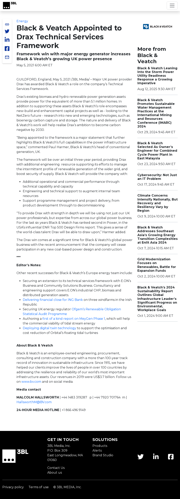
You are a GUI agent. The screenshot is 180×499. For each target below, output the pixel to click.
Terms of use (38, 487)
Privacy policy (13, 487)
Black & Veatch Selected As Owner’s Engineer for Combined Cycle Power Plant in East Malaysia (157, 150)
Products (99, 446)
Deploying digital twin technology (49, 328)
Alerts (97, 450)
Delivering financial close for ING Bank (53, 300)
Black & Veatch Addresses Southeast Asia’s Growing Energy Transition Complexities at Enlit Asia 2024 (157, 234)
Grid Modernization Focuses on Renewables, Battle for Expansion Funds (156, 265)
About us (54, 472)
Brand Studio (102, 455)
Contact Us (56, 468)
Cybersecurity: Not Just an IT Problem (157, 177)
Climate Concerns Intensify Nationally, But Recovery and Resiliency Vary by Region (157, 203)
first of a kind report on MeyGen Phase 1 (73, 319)
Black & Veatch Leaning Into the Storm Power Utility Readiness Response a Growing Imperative (157, 75)
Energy (22, 21)
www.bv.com (31, 381)
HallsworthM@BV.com (34, 402)
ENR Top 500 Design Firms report (68, 227)
